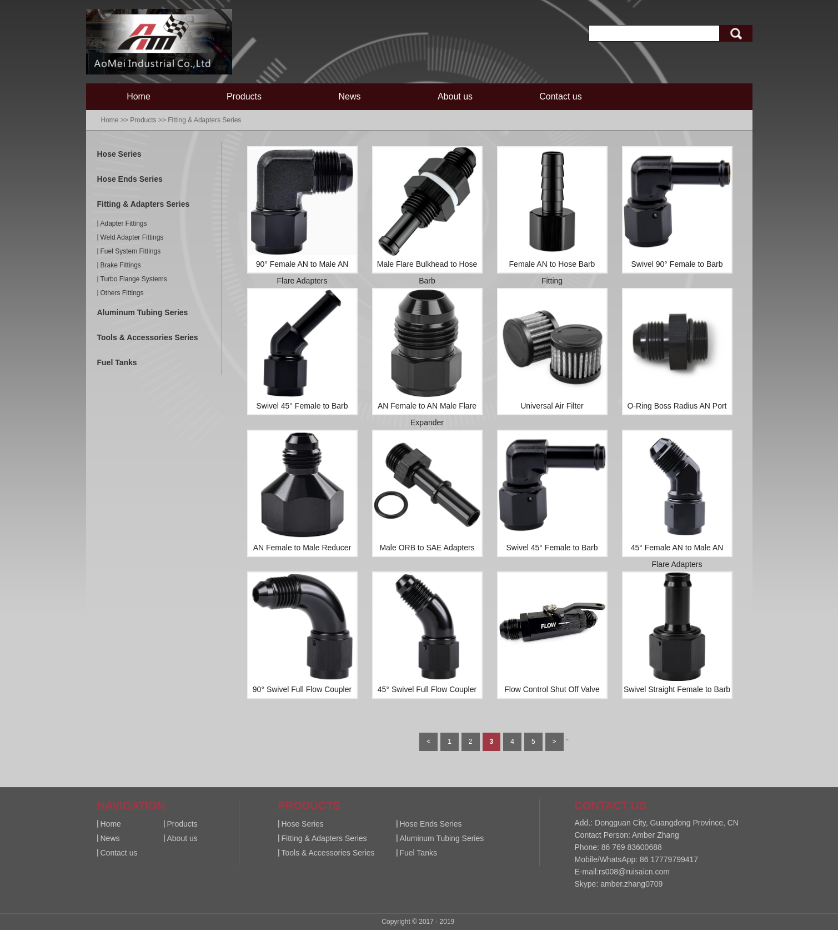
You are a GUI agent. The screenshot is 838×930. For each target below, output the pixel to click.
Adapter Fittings (124, 223)
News (349, 96)
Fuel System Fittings (131, 251)
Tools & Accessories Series (147, 337)
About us (455, 96)
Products (244, 96)
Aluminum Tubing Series (142, 312)
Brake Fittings (121, 265)
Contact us (560, 96)
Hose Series (119, 154)
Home (138, 96)
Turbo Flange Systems (134, 279)
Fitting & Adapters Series (204, 120)
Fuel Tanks (117, 362)
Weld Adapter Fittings (132, 237)
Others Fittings (122, 293)
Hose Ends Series (130, 179)
